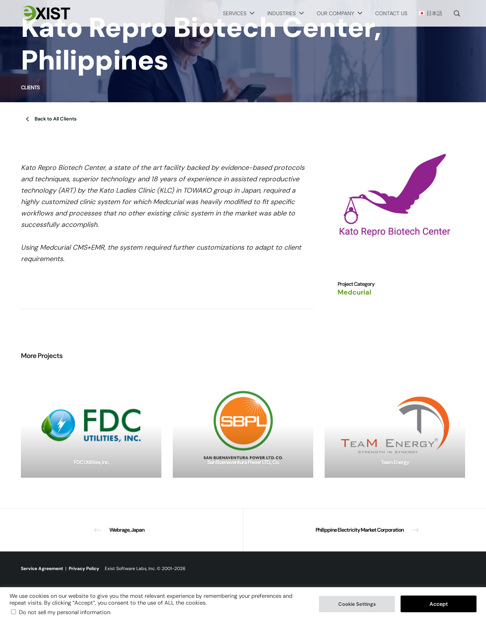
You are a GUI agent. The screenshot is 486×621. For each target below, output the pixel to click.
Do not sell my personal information (64, 612)
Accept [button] (438, 603)
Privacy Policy (84, 569)
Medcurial (354, 292)
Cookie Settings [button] (357, 604)
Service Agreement (42, 569)
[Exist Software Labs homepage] (45, 13)
